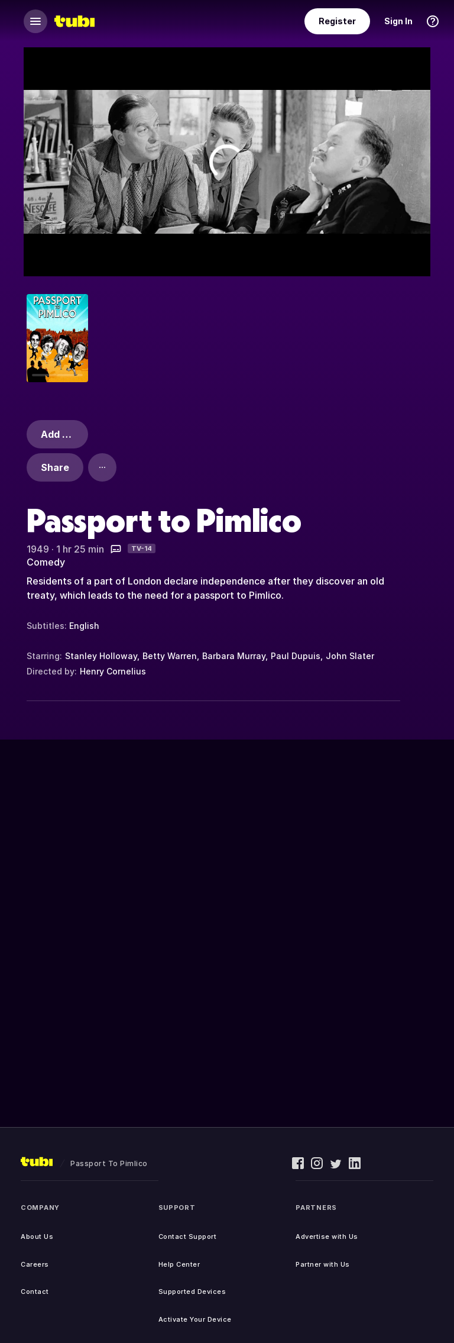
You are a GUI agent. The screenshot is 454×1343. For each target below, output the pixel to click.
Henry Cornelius (113, 671)
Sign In (398, 21)
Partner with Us (323, 1264)
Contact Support (187, 1236)
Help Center (179, 1264)
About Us (37, 1236)
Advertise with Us (327, 1236)
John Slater (350, 656)
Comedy (46, 562)
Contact (35, 1291)
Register (337, 21)
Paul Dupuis (295, 656)
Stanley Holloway (101, 656)
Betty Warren (169, 656)
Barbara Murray (233, 656)
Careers (35, 1264)
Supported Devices (192, 1291)
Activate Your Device (195, 1319)
